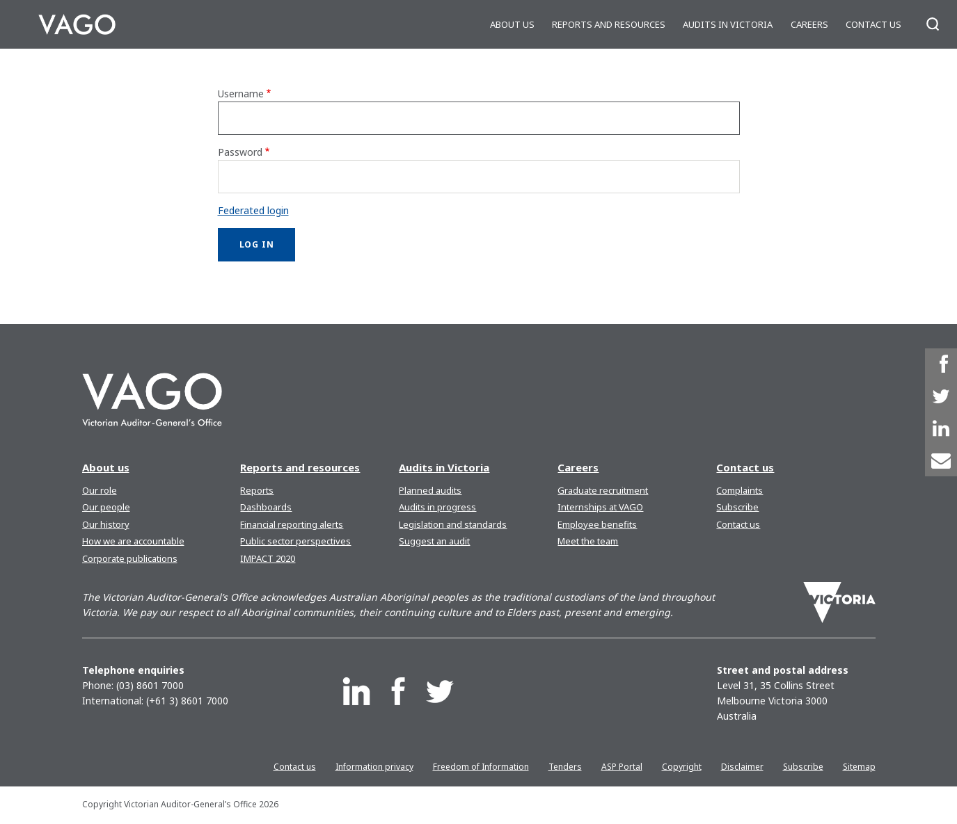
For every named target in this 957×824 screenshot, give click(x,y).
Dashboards (266, 507)
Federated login (253, 210)
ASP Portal (621, 767)
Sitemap (859, 767)
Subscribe (737, 507)
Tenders (565, 767)
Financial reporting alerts (291, 524)
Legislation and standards (453, 524)
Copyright (682, 767)
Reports (257, 490)
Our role (99, 490)
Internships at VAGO (600, 507)
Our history (105, 524)
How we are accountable (133, 541)
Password (240, 152)
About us (512, 24)
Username (241, 93)
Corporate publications (129, 558)
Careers (809, 24)
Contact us (873, 24)
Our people (106, 507)
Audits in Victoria (728, 24)
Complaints (739, 490)
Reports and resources (608, 24)
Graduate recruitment (602, 490)
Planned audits (430, 490)
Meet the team (587, 541)
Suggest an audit (434, 541)
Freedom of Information (481, 767)
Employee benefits (597, 524)
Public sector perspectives (295, 541)
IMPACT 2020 (267, 558)
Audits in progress (437, 507)
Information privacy (374, 767)
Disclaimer (742, 767)
